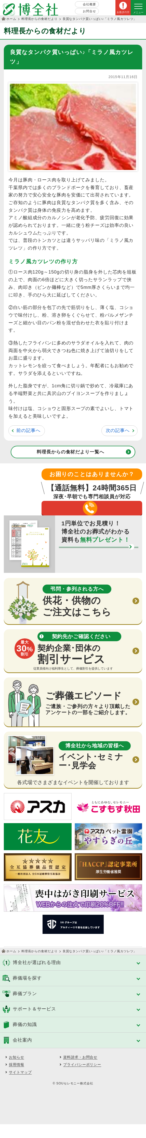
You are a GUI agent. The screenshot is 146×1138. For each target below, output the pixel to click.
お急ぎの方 (123, 12)
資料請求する (90, 570)
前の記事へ (28, 430)
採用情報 (16, 1078)
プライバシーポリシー (82, 1078)
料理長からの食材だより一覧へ (70, 451)
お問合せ (89, 11)
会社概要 (89, 4)
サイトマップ (20, 1086)
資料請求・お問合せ (80, 1071)
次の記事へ (118, 430)
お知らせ (16, 1071)
